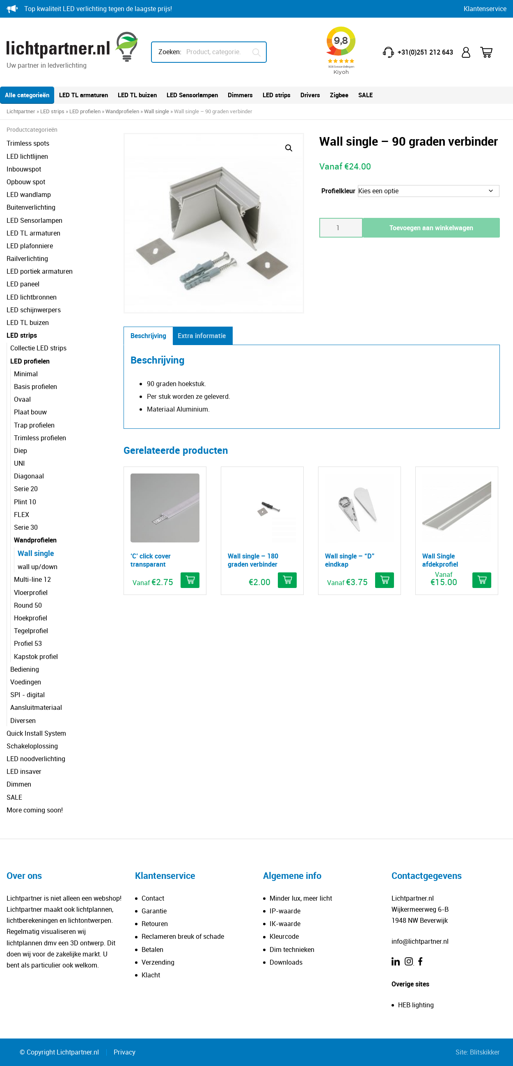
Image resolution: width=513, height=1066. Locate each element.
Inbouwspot (24, 169)
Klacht (151, 974)
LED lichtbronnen (32, 297)
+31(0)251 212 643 (425, 52)
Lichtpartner (21, 111)
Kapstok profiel (36, 656)
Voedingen (25, 681)
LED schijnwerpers (34, 309)
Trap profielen (34, 425)
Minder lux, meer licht (301, 898)
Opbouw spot (26, 181)
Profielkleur (338, 190)
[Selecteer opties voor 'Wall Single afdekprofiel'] (481, 580)
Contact (153, 898)
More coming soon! (35, 809)
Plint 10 (25, 501)
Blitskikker (485, 1052)
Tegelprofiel (31, 630)
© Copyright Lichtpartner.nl (59, 1052)
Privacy (124, 1052)
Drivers (310, 95)
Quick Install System (36, 733)
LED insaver (24, 771)
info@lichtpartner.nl (420, 941)
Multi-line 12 (32, 579)
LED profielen (85, 111)
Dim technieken (292, 949)
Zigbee (339, 95)
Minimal (26, 373)
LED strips (277, 95)
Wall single (156, 111)
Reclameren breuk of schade (183, 936)
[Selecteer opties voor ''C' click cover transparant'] (190, 580)
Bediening (24, 669)
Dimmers (240, 95)
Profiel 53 (28, 643)
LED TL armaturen (83, 95)
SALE (365, 95)
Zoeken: (169, 51)
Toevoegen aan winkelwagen (431, 227)
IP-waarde (285, 910)
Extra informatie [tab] (202, 335)
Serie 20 (26, 488)
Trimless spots (28, 143)
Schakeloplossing (32, 745)
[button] (289, 148)
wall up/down (37, 566)
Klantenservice (485, 8)
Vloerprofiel (31, 592)
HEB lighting (416, 1004)
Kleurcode (284, 936)
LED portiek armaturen (40, 271)
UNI (19, 463)
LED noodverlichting (36, 758)
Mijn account (466, 52)
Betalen (152, 949)
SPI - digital (27, 694)
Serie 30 (26, 527)
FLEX (21, 514)
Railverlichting (27, 258)
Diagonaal (29, 475)
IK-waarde (285, 923)
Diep (20, 450)
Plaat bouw (30, 411)
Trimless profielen (40, 437)
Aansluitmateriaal (36, 707)
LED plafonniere (30, 245)
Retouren (155, 923)
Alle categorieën (27, 95)
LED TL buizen (137, 95)
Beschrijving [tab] (148, 335)
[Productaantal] (341, 228)
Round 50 (28, 605)
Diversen (23, 720)
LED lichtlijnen (27, 156)
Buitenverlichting (31, 207)
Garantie (154, 910)
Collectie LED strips (38, 347)
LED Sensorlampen (192, 95)
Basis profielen (35, 386)
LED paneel (23, 283)
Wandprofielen (122, 111)
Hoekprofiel (30, 617)
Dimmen (19, 784)
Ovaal (22, 399)
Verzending (158, 962)
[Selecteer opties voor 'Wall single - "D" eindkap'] (384, 580)
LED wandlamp (29, 194)
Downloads (286, 962)
